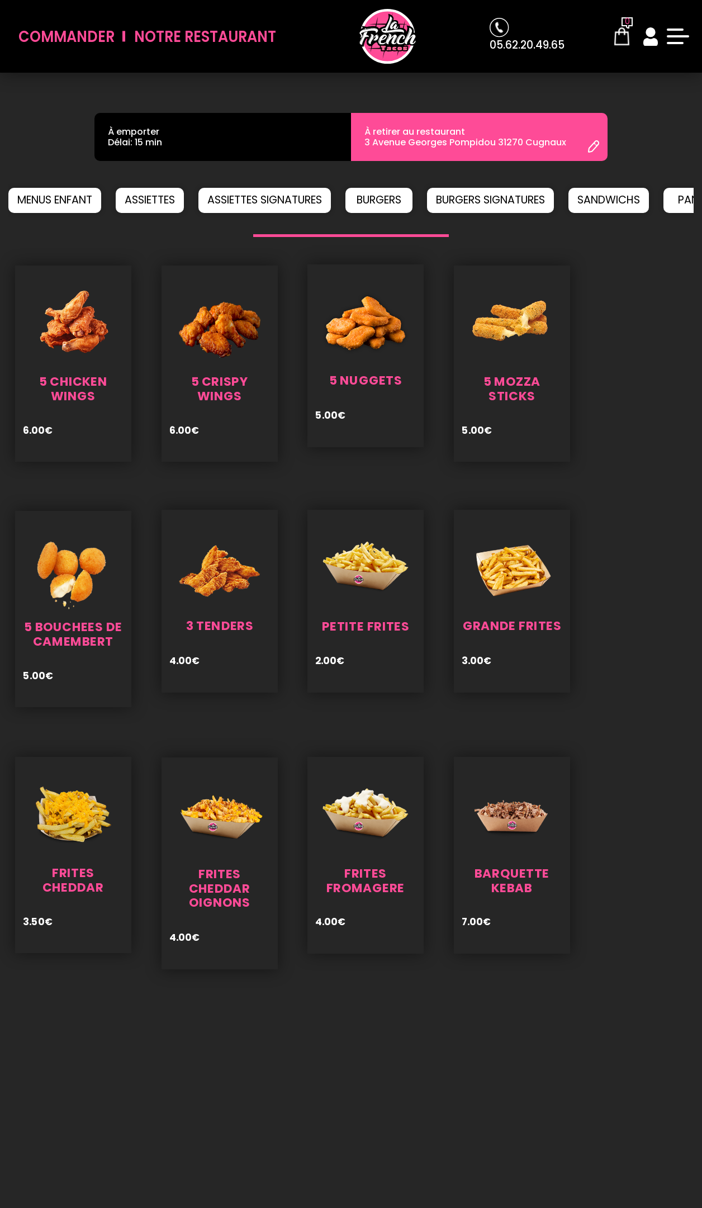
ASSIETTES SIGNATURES (264, 199)
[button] (263, 235)
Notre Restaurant (205, 36)
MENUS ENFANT (54, 199)
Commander (66, 36)
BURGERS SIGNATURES (490, 199)
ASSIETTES (150, 199)
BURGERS (379, 199)
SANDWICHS (608, 199)
